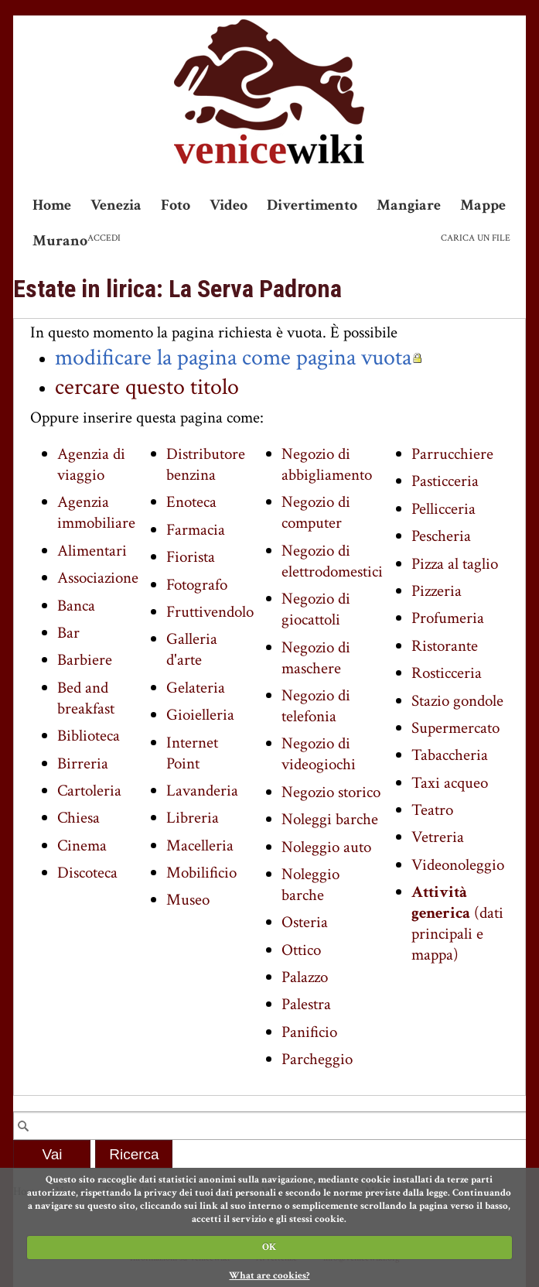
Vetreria (437, 837)
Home (51, 205)
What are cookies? (269, 1275)
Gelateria (195, 687)
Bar (68, 632)
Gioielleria (200, 714)
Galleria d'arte (191, 649)
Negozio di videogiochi (318, 754)
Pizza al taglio (454, 563)
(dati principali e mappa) (457, 923)
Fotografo (196, 584)
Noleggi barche (329, 819)
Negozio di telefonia (315, 706)
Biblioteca (88, 735)
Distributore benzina (205, 464)
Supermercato (455, 727)
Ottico (301, 950)
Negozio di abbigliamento (326, 464)
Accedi (104, 238)
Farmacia (195, 529)
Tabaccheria (449, 754)
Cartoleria (89, 790)
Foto (175, 205)
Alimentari (92, 550)
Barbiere (84, 659)
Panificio (309, 1032)
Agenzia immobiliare (96, 512)
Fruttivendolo (210, 611)
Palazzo (304, 977)
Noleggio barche (310, 884)
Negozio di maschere (315, 658)
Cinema (82, 845)
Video (228, 205)
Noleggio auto (326, 847)
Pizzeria (436, 590)
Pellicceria (443, 508)
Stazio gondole (457, 700)
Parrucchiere (452, 453)
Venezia (116, 205)
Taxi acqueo (449, 782)
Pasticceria (445, 481)
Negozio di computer (315, 512)
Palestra (306, 1004)
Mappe (483, 205)
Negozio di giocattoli (315, 609)
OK (269, 1247)
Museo (188, 899)
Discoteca (87, 872)
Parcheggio (317, 1059)
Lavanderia (202, 790)
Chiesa (78, 817)
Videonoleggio (457, 864)
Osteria (304, 922)
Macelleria (200, 845)
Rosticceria (446, 672)
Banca (76, 605)
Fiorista (190, 556)
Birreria (82, 763)
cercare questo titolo (147, 386)
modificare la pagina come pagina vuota (233, 357)
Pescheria (441, 535)
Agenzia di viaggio (91, 464)
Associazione (97, 577)
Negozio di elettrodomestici (332, 561)
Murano (59, 241)
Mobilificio (201, 872)
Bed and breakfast (85, 698)
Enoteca (191, 501)
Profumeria (447, 618)
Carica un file (475, 238)
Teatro (432, 809)
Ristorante (444, 645)
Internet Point (192, 753)
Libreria (192, 817)
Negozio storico (330, 792)
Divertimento (312, 205)
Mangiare (409, 205)
